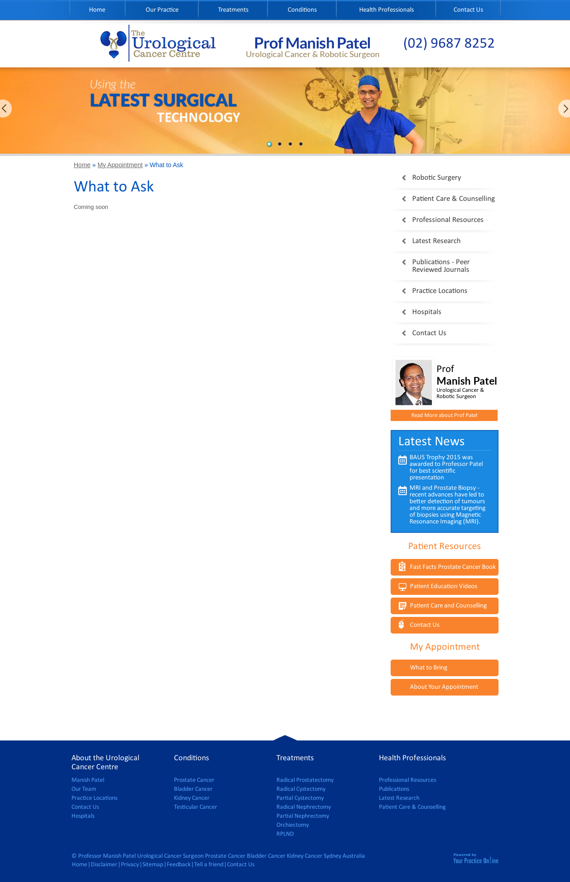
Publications (394, 789)
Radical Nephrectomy (303, 807)
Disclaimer (104, 864)
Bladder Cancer (193, 789)
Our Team (83, 789)
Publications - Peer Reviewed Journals (441, 266)
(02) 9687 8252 (449, 43)
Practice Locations (440, 291)
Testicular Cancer (195, 807)
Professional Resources (448, 220)
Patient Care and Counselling (448, 606)
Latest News (431, 442)
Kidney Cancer (191, 798)
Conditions (302, 10)
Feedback (179, 864)
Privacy (130, 864)
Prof (467, 375)
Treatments (233, 10)
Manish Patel (87, 780)
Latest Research (436, 241)
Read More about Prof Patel (444, 415)
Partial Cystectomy (300, 798)
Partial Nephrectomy (302, 816)
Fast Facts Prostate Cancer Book (453, 567)
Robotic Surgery (436, 178)
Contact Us (468, 10)
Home (97, 10)
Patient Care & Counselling (453, 199)
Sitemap (152, 864)
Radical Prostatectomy (305, 780)
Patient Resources (444, 546)
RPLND (285, 834)
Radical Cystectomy (300, 789)
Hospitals (426, 312)
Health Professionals (386, 10)
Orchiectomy (292, 825)
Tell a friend (208, 864)
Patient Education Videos (443, 586)
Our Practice (162, 10)
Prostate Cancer (194, 780)
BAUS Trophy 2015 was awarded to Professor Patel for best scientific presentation (446, 467)
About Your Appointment (444, 687)
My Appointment (120, 164)
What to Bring (428, 668)
